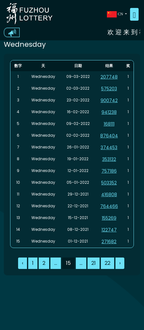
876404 (109, 136)
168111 (109, 124)
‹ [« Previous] (22, 263)
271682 (108, 241)
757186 (109, 171)
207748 (109, 77)
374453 (109, 147)
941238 (109, 112)
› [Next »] (120, 263)
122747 (109, 230)
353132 (109, 159)
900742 (109, 100)
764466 (109, 206)
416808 (109, 194)
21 (93, 263)
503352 (109, 183)
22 (107, 263)
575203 (109, 89)
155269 (109, 218)
